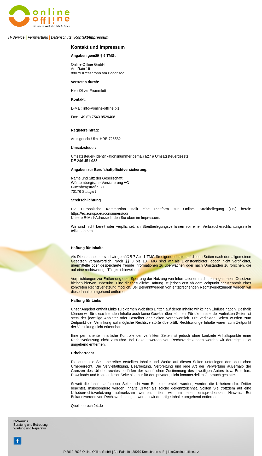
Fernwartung (37, 37)
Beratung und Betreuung (31, 425)
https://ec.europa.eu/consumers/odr (100, 213)
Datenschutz (61, 37)
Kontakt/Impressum (91, 37)
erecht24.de (93, 406)
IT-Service (16, 37)
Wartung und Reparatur (30, 428)
